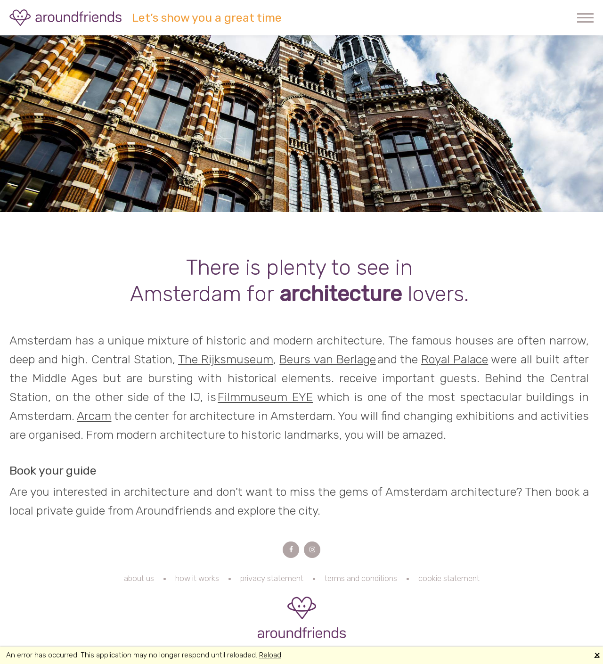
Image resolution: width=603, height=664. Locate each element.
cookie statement (449, 578)
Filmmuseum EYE (265, 397)
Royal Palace (454, 359)
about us (139, 578)
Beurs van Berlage (327, 359)
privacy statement (271, 578)
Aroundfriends (65, 17)
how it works (197, 578)
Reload (270, 655)
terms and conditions (361, 578)
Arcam (94, 416)
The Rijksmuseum (225, 359)
